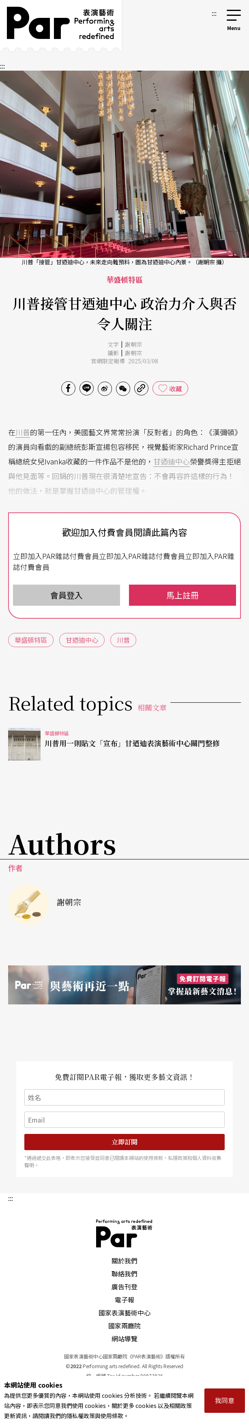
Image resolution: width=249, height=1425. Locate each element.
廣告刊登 (124, 1286)
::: (214, 13)
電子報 (124, 1299)
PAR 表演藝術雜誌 (124, 1233)
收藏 (175, 388)
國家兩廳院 (124, 1325)
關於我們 (124, 1260)
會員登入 (66, 595)
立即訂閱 (124, 1141)
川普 (22, 432)
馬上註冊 (182, 595)
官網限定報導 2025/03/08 (124, 361)
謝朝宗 (133, 344)
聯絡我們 (124, 1273)
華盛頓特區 (31, 640)
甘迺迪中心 (171, 461)
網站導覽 (124, 1338)
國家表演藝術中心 (124, 1312)
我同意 (224, 1400)
